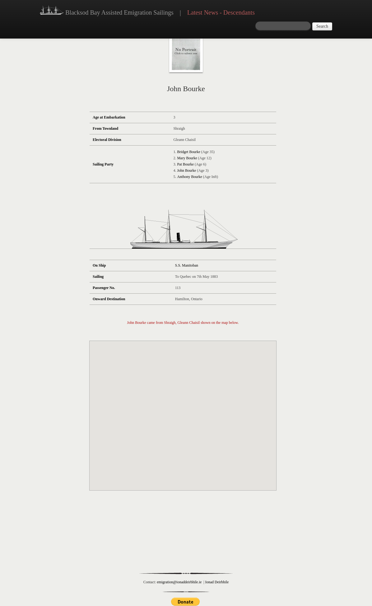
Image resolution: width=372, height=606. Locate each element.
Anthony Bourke (189, 177)
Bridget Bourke (188, 152)
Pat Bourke (185, 164)
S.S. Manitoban (186, 265)
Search (322, 26)
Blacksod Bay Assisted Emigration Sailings (107, 11)
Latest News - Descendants (221, 12)
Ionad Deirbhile (217, 582)
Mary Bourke (187, 158)
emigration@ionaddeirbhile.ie (179, 582)
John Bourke (186, 170)
